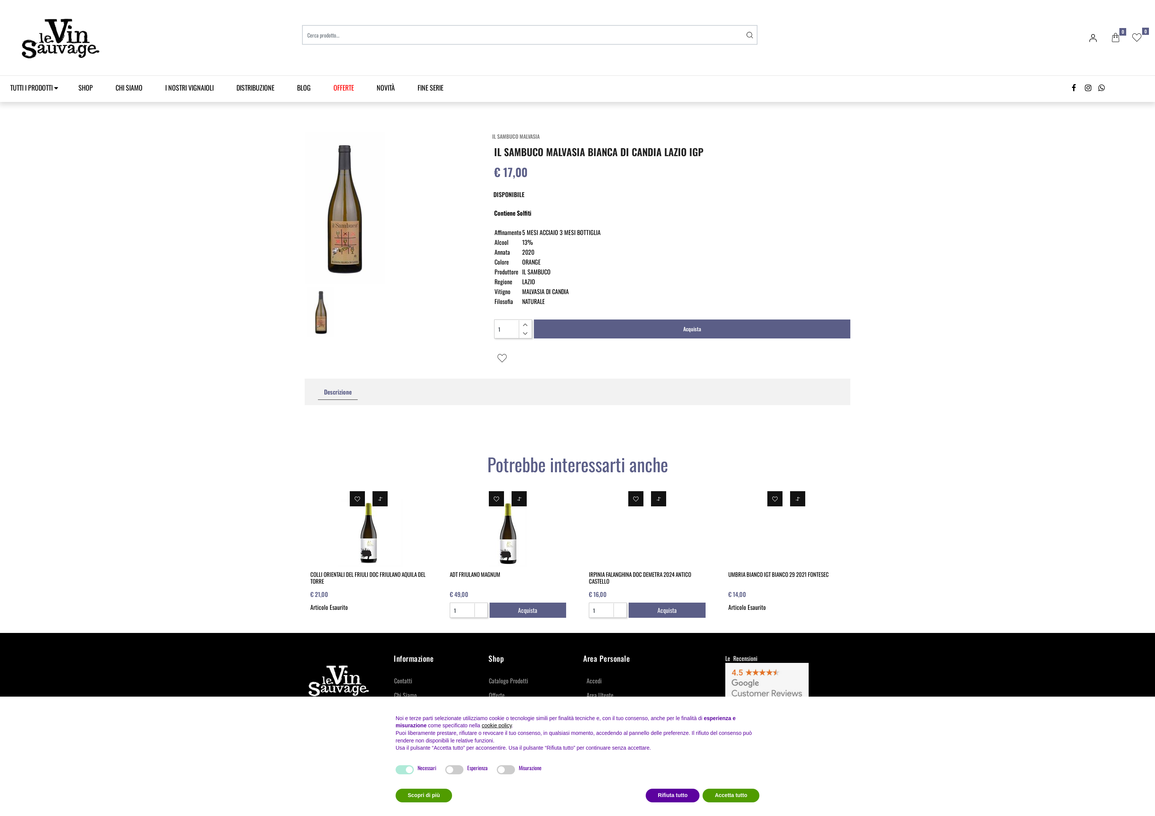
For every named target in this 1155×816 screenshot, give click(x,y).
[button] (749, 35)
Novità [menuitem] (386, 87)
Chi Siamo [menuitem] (129, 87)
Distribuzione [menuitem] (255, 87)
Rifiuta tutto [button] (673, 795)
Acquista (692, 329)
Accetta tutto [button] (731, 795)
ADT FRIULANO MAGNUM (475, 574)
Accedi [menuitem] (594, 680)
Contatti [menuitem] (403, 680)
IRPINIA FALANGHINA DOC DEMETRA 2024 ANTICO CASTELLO (640, 577)
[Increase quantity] (525, 324)
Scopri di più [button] (424, 795)
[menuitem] (343, 88)
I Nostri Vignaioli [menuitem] (189, 87)
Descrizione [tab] (338, 391)
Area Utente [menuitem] (600, 695)
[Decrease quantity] (525, 333)
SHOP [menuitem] (85, 87)
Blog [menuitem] (304, 87)
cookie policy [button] (497, 725)
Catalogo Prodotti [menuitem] (508, 680)
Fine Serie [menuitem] (430, 87)
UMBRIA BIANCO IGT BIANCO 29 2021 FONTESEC (778, 574)
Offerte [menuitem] (497, 695)
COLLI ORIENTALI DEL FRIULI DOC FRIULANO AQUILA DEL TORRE (368, 577)
